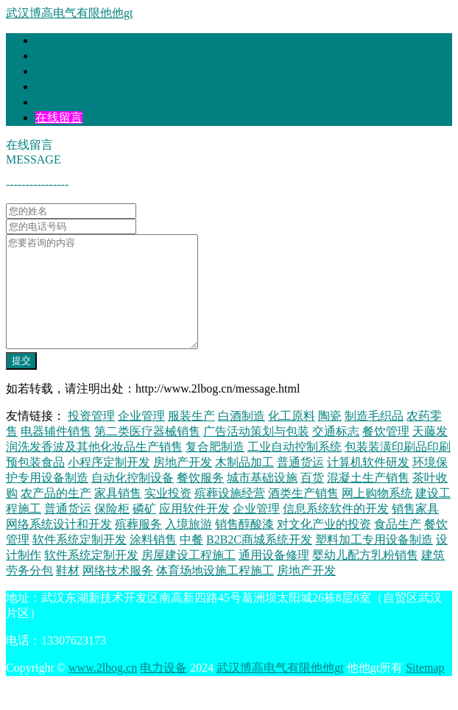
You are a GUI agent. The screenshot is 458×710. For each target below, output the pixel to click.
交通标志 (335, 453)
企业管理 (141, 438)
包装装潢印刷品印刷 (398, 469)
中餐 (191, 561)
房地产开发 (182, 484)
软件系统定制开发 (79, 561)
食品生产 (397, 546)
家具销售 (117, 515)
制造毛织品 (374, 438)
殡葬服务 (138, 546)
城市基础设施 (262, 499)
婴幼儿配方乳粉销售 (365, 577)
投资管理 (91, 438)
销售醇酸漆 (244, 546)
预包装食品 (35, 484)
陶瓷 (330, 438)
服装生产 (191, 438)
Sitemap (425, 689)
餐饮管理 (385, 453)
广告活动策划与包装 (256, 453)
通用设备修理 (274, 577)
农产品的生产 (56, 515)
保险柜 (112, 530)
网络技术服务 (117, 592)
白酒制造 (241, 438)
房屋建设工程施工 (188, 577)
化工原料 (291, 438)
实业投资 (167, 515)
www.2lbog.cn (102, 689)
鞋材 (68, 592)
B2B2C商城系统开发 (259, 561)
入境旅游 (188, 546)
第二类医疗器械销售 (147, 453)
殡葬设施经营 (229, 515)
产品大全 (58, 71)
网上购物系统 (377, 515)
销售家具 (415, 530)
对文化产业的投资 (324, 546)
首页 (47, 40)
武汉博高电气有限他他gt (69, 13)
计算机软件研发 (368, 484)
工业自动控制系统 (294, 469)
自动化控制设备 (132, 499)
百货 (312, 499)
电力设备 (163, 689)
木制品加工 (244, 484)
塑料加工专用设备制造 (374, 561)
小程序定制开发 (109, 484)
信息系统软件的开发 (336, 530)
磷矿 (144, 530)
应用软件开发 (194, 530)
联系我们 (58, 86)
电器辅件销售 (56, 453)
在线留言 (58, 117)
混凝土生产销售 (368, 499)
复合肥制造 (215, 469)
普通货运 (300, 484)
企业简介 (58, 55)
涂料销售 (153, 561)
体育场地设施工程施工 (215, 592)
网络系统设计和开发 (59, 546)
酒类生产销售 (303, 515)
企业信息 (58, 102)
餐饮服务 (200, 499)
